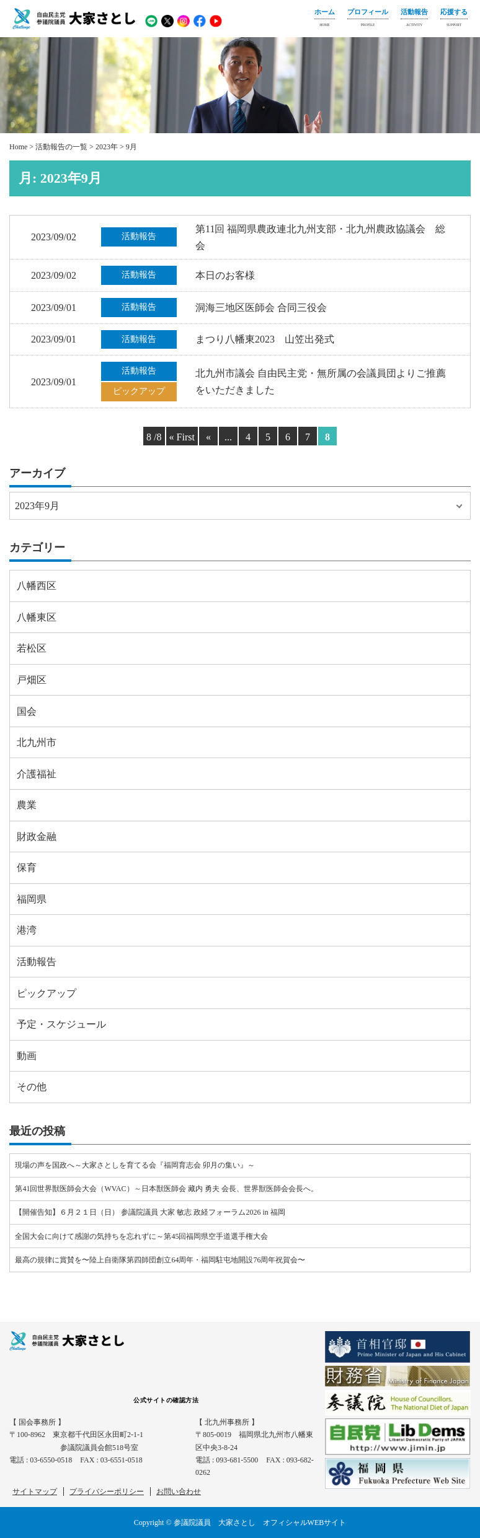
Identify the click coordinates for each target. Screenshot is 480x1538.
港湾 (27, 930)
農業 (27, 805)
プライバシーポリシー (106, 1491)
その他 (32, 1086)
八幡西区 (36, 585)
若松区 (32, 648)
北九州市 (36, 742)
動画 (27, 1056)
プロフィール (367, 19)
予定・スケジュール (61, 1024)
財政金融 (36, 836)
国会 (27, 711)
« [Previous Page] (208, 437)
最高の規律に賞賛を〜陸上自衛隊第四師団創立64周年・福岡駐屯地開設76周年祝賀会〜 (160, 1260)
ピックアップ (46, 993)
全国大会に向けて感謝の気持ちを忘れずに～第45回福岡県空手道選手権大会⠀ (144, 1236)
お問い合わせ (178, 1491)
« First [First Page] (182, 437)
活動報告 (414, 19)
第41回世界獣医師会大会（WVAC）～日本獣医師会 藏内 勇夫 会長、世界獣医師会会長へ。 (166, 1188)
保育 (27, 867)
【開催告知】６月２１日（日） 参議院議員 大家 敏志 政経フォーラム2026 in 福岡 (150, 1212)
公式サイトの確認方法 (165, 1400)
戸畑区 (32, 680)
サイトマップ (34, 1491)
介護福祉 (36, 774)
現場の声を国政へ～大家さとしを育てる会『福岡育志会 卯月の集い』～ (135, 1165)
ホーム (324, 19)
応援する (454, 19)
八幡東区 (36, 617)
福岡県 (32, 899)
